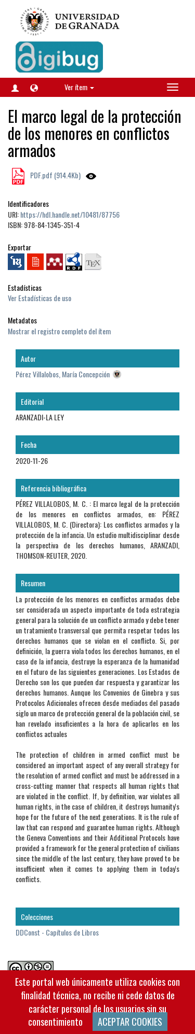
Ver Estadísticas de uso (39, 297)
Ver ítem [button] (79, 86)
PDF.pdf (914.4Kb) (55, 174)
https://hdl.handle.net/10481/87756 (70, 214)
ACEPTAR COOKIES (130, 1021)
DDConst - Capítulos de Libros (57, 932)
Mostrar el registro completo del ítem (59, 330)
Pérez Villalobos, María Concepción (63, 374)
